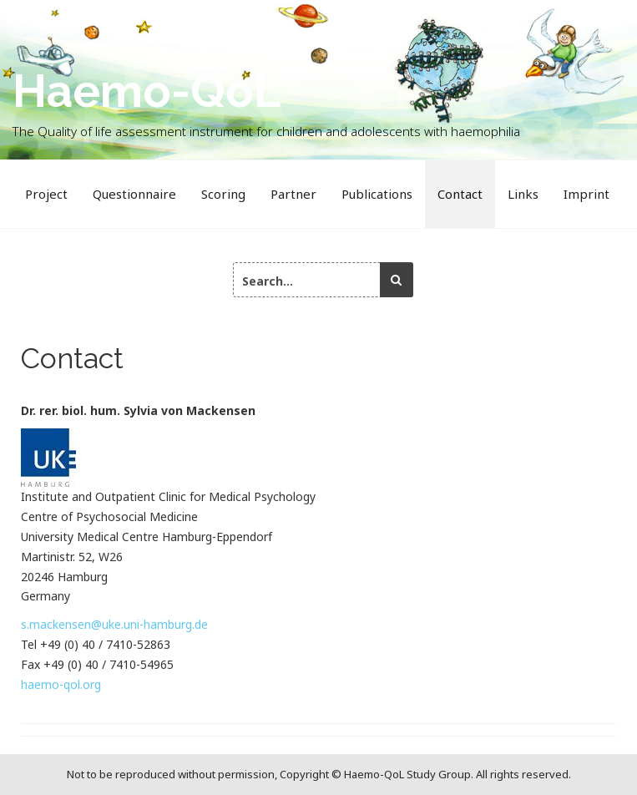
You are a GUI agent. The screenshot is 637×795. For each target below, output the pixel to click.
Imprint (586, 193)
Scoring (223, 193)
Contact (460, 193)
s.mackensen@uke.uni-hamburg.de (114, 624)
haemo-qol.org (61, 684)
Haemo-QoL (147, 90)
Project (46, 193)
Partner (293, 193)
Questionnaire (134, 193)
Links (523, 193)
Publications (376, 193)
